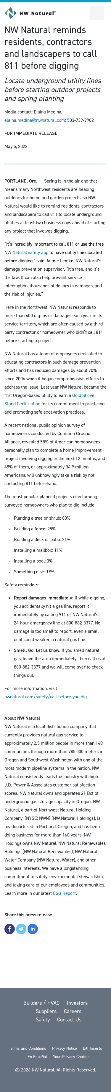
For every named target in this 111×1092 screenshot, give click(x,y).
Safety (43, 1019)
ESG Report (64, 893)
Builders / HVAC (42, 1003)
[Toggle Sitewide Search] (82, 13)
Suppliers (47, 1011)
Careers (72, 1011)
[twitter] (25, 1035)
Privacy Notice (64, 1048)
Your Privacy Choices (71, 1057)
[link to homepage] (33, 13)
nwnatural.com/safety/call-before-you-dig (45, 697)
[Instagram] (86, 1035)
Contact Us (69, 1019)
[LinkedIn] (71, 1035)
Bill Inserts (92, 1048)
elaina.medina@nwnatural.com (34, 120)
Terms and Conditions (27, 1048)
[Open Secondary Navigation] (97, 13)
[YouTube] (56, 1035)
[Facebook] (41, 1035)
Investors (77, 1003)
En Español (37, 1057)
